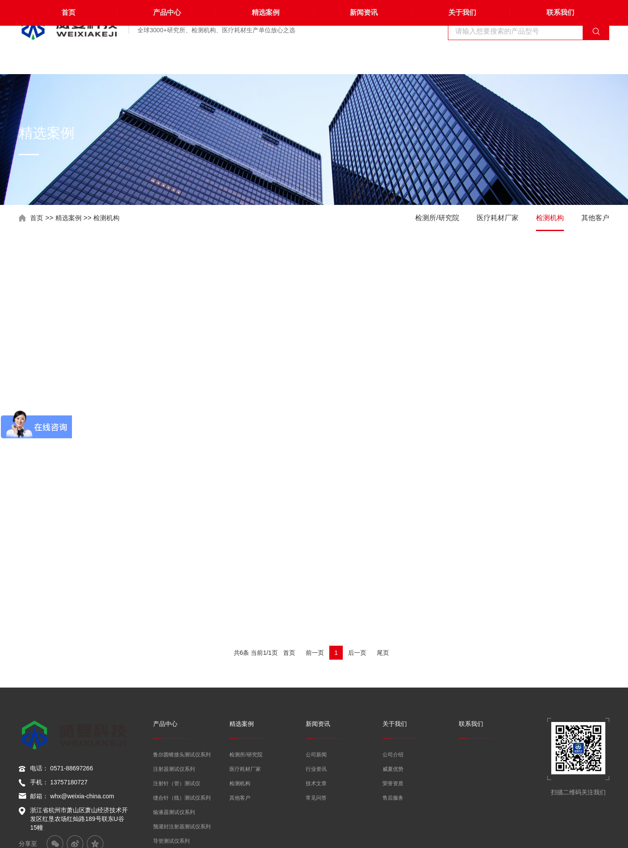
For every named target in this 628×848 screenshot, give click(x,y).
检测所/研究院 (437, 217)
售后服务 (392, 687)
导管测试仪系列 (171, 730)
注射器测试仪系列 (174, 658)
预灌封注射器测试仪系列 (182, 716)
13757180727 (69, 675)
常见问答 (316, 687)
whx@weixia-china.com (82, 689)
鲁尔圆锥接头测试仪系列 (182, 644)
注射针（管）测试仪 (176, 673)
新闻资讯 (363, 61)
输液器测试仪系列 (174, 701)
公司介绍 (392, 644)
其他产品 (163, 759)
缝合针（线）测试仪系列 (182, 687)
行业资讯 (316, 658)
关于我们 (461, 61)
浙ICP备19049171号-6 (578, 834)
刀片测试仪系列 (171, 745)
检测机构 (110, 217)
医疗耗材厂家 (498, 217)
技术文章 (316, 673)
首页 (68, 61)
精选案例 (265, 61)
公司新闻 (316, 644)
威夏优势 (392, 658)
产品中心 (167, 61)
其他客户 (595, 217)
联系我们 (560, 61)
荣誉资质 (392, 673)
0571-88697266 (71, 661)
